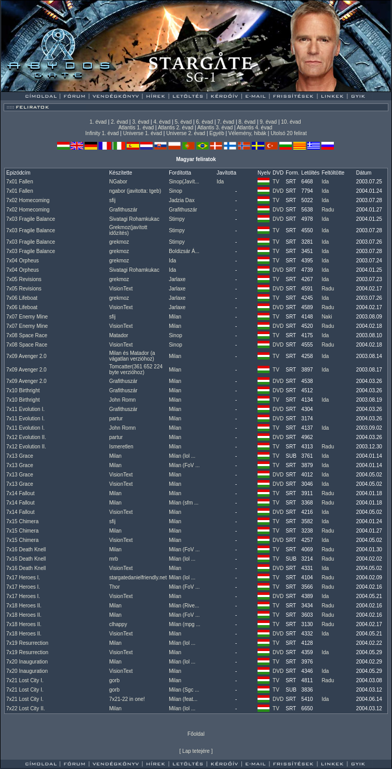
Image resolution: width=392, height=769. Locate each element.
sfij (112, 200)
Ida (220, 181)
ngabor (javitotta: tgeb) (135, 191)
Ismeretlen (121, 446)
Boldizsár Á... (184, 251)
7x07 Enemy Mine (27, 317)
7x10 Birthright (22, 390)
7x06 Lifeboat (21, 298)
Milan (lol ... (182, 456)
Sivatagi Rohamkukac (134, 219)
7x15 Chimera (22, 521)
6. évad (204, 122)
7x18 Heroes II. (24, 605)
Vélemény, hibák (247, 133)
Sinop (175, 191)
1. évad (98, 122)
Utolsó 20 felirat (288, 133)
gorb (114, 680)
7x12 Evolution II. (26, 437)
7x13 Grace (19, 456)
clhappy (118, 624)
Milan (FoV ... (184, 465)
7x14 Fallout (20, 493)
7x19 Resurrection (27, 643)
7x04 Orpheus (22, 260)
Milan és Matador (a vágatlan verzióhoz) (132, 356)
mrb (113, 559)
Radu (327, 210)
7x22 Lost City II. (25, 708)
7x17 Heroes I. (23, 577)
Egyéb (216, 133)
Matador (118, 335)
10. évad (291, 122)
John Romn (122, 400)
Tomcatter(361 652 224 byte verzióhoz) (136, 369)
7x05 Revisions (24, 279)
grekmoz (119, 242)
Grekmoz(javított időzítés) (128, 230)
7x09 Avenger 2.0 (26, 356)
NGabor (118, 181)
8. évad (246, 122)
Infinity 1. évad (101, 133)
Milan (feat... (183, 699)
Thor (114, 587)
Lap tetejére (196, 751)
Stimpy (177, 219)
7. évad (225, 122)
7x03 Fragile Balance (30, 219)
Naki (326, 317)
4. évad (161, 122)
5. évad (183, 122)
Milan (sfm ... (183, 503)
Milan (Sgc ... (184, 690)
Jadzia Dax (181, 200)
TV (276, 181)
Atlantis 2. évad (175, 127)
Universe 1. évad (142, 133)
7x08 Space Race (26, 335)
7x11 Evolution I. (25, 409)
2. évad (119, 122)
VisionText (120, 288)
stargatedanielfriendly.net (138, 577)
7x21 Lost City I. (25, 680)
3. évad (141, 122)
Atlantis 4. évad (254, 127)
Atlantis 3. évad (215, 127)
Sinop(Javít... (184, 181)
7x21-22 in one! (127, 699)
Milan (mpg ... (184, 624)
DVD (278, 191)
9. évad (268, 122)
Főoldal (196, 734)
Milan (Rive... (184, 605)
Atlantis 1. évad (136, 127)
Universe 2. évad (185, 133)
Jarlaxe (177, 279)
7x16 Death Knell (26, 549)
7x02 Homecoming (27, 200)
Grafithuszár (123, 210)
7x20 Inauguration (27, 662)
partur (116, 418)
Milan (175, 317)
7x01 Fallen (19, 181)
